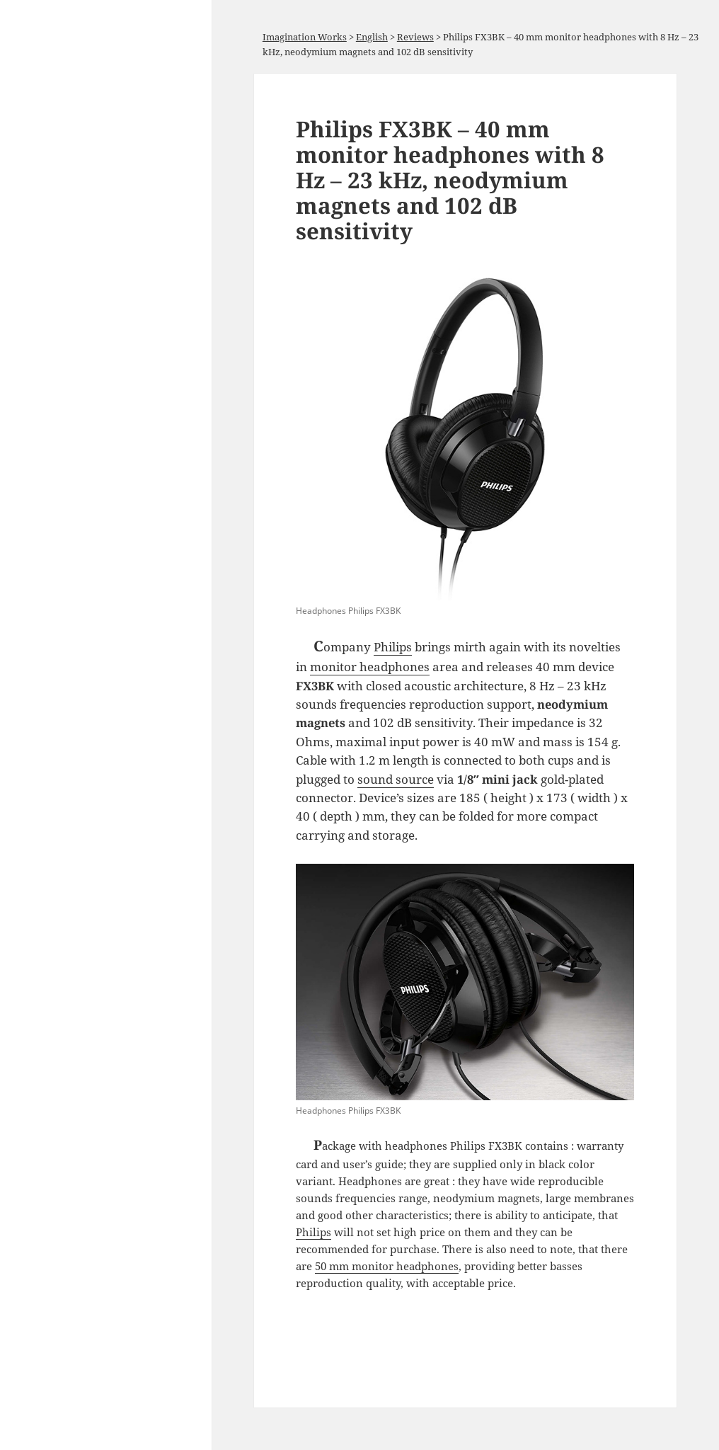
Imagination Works (305, 36)
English (372, 36)
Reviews (415, 36)
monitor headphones (370, 666)
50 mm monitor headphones (387, 1266)
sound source (395, 779)
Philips (393, 647)
